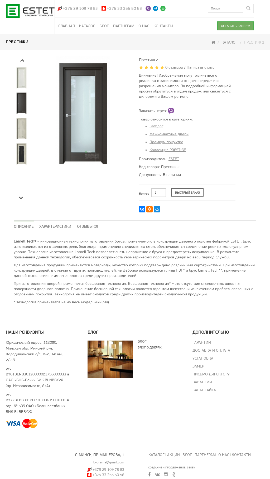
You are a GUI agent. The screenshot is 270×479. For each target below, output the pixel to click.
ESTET (173, 159)
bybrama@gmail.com (108, 462)
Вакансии (202, 382)
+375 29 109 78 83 (80, 8)
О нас (143, 26)
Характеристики (55, 226)
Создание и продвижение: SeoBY (171, 467)
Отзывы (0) (87, 226)
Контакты (163, 26)
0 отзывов (174, 67)
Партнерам (123, 26)
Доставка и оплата (211, 350)
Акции (173, 455)
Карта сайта (204, 390)
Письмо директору (211, 374)
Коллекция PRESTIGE (168, 150)
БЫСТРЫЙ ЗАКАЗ (187, 192)
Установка (202, 358)
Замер (198, 366)
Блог (104, 26)
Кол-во (144, 194)
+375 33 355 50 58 (124, 8)
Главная (66, 26)
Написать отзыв (201, 67)
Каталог (87, 26)
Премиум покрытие (166, 142)
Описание (23, 226)
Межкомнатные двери (169, 134)
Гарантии (201, 342)
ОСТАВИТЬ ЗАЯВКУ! (235, 26)
